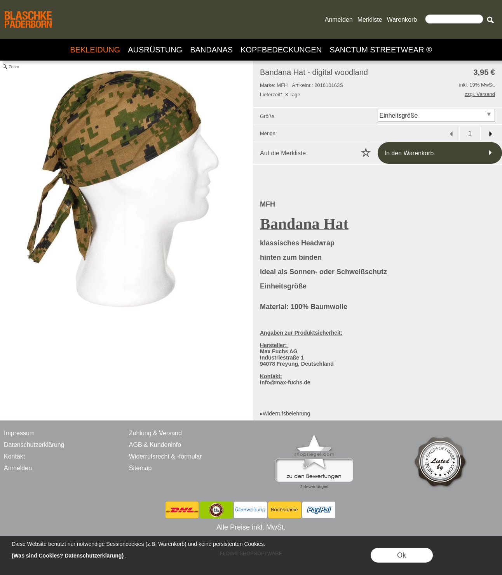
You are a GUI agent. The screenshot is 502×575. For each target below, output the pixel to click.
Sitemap (140, 468)
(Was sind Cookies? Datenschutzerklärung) (68, 555)
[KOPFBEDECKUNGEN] (281, 50)
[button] (490, 20)
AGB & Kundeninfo (155, 444)
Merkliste (369, 19)
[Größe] (436, 115)
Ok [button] (401, 555)
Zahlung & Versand (155, 433)
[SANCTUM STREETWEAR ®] (381, 50)
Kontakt (14, 456)
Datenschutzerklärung (34, 444)
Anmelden (339, 19)
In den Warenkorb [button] (409, 153)
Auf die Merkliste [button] (283, 153)
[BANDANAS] (211, 50)
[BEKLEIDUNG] (95, 50)
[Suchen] (454, 19)
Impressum (19, 433)
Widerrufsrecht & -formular (165, 456)
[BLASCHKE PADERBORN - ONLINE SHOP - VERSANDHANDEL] (28, 10)
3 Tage (280, 94)
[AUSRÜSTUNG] (155, 50)
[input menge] (470, 133)
